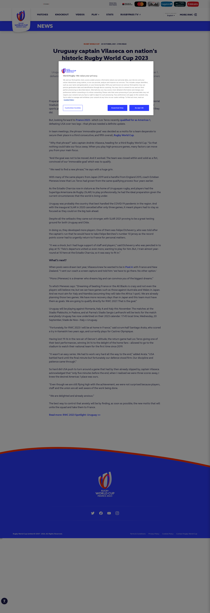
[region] (106, 88)
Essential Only (117, 108)
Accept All (139, 108)
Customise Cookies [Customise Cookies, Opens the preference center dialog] (73, 108)
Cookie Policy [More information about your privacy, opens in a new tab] (69, 100)
